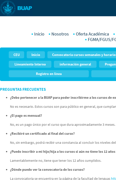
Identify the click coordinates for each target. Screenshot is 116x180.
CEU (16, 54)
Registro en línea (49, 74)
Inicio (39, 34)
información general (75, 64)
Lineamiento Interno (30, 64)
